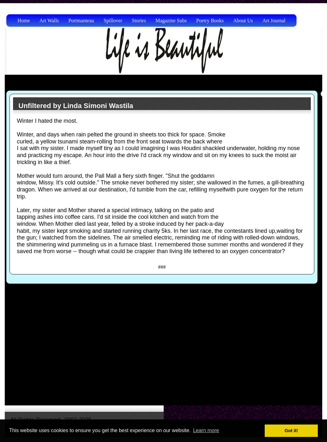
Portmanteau (81, 20)
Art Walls (49, 20)
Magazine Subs (171, 20)
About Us (243, 20)
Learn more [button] (206, 430)
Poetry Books (210, 20)
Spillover (113, 20)
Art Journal (273, 20)
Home (23, 20)
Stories (139, 20)
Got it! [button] (291, 430)
